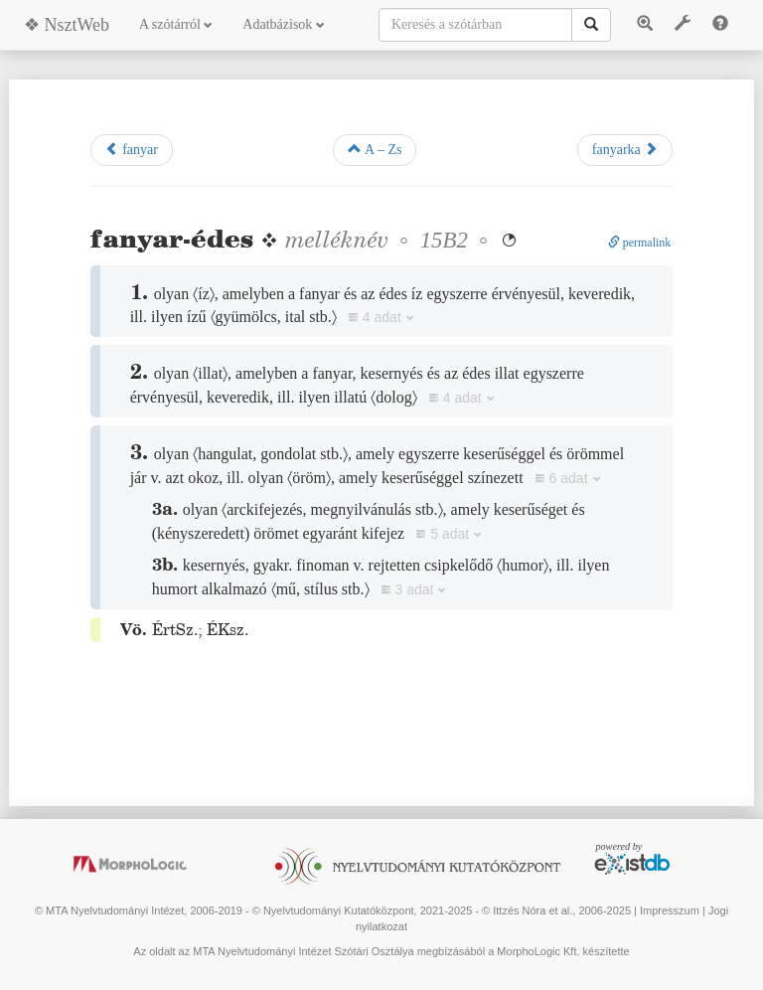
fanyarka (625, 149)
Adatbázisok (283, 24)
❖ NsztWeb (66, 25)
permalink (640, 242)
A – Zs (374, 149)
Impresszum (669, 910)
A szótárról (176, 24)
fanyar (131, 149)
